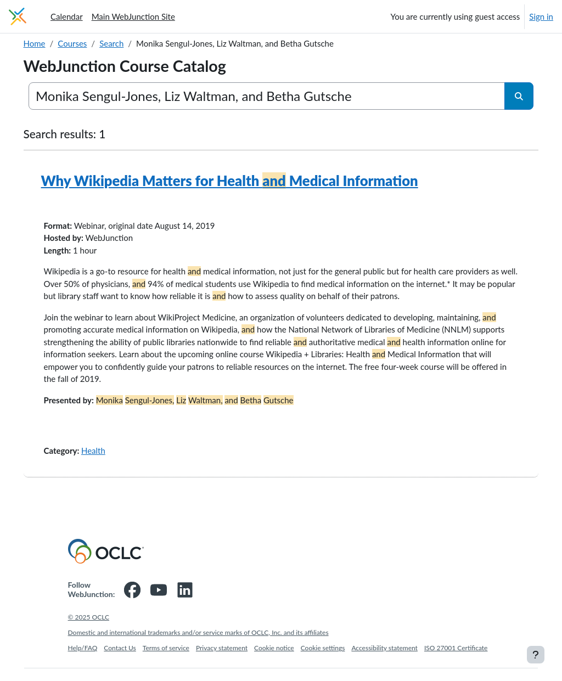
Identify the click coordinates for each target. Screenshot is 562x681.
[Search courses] (267, 96)
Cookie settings (323, 660)
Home (50, 43)
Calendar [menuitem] (66, 16)
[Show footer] (535, 654)
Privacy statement (222, 660)
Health (109, 463)
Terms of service (166, 660)
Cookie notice (274, 660)
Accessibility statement (384, 660)
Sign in (541, 16)
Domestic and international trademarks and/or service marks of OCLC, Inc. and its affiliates (198, 645)
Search (127, 43)
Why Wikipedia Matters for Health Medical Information (245, 180)
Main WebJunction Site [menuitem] (133, 16)
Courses (88, 43)
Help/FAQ (83, 660)
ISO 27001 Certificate (456, 660)
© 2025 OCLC (88, 630)
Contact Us (120, 660)
